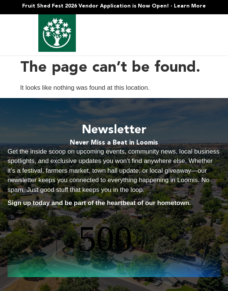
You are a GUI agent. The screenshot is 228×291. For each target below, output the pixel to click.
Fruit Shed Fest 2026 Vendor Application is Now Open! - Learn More (114, 6)
